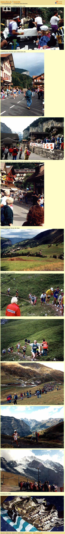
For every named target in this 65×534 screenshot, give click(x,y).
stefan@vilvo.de (28, 533)
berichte (16, 2)
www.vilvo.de (6, 2)
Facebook (58, 3)
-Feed (59, 1)
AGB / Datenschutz (37, 533)
